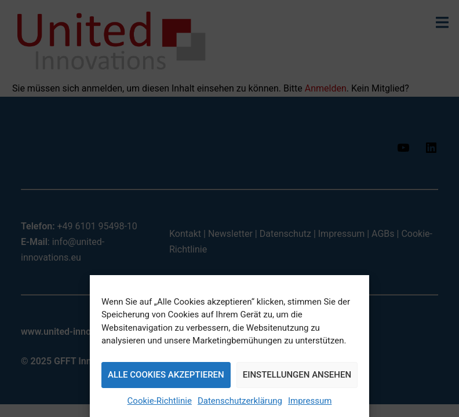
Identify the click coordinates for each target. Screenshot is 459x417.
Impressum (310, 401)
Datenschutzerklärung (240, 401)
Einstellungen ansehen (297, 375)
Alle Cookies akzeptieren (166, 375)
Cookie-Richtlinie (160, 401)
